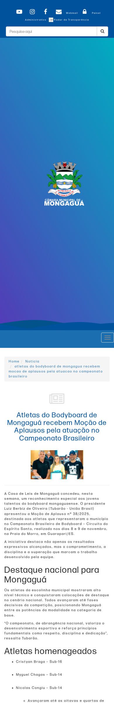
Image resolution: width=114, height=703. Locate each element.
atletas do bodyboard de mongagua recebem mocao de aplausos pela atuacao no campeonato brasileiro (56, 371)
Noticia (32, 361)
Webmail (66, 13)
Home (14, 361)
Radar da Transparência (69, 19)
